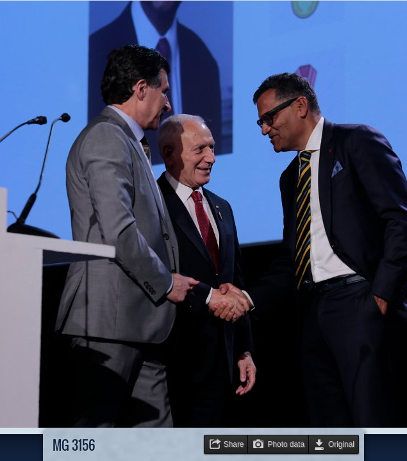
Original (341, 444)
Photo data (285, 444)
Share (234, 444)
